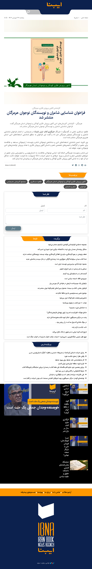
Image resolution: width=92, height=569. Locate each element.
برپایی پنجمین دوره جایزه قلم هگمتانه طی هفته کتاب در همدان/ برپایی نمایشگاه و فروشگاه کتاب (53, 367)
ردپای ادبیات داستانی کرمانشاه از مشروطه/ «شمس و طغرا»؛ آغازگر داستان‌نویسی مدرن (56, 352)
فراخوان (83, 186)
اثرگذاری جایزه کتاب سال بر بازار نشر (66, 425)
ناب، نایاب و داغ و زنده (79, 327)
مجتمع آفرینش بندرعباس (16, 181)
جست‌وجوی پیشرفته (28, 492)
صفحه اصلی (84, 18)
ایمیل (43, 205)
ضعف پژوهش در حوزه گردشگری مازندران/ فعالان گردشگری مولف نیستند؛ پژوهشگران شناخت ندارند (55, 254)
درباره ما (48, 492)
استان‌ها (76, 18)
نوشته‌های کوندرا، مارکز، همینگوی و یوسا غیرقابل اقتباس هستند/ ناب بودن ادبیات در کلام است (53, 378)
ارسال (13, 228)
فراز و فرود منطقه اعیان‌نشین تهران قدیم (71, 363)
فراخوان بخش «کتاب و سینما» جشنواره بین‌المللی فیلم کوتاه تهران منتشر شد (62, 288)
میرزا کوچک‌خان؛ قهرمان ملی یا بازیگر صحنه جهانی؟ (64, 446)
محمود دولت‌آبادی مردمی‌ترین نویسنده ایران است (71, 264)
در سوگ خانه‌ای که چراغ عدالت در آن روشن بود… (71, 322)
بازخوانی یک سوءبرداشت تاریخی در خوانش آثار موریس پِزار (68, 283)
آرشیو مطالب (66, 492)
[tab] (57, 238)
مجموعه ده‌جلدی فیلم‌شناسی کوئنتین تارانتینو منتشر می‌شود (67, 244)
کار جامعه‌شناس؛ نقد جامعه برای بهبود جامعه (69, 360)
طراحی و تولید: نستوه (45, 563)
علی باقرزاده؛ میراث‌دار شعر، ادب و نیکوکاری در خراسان (66, 374)
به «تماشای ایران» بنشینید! (78, 307)
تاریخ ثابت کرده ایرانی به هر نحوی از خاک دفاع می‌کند (69, 332)
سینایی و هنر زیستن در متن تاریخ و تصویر (73, 269)
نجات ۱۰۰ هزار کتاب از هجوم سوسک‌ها (75, 303)
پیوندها (40, 492)
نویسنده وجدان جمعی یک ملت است (32, 407)
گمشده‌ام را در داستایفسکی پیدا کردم (75, 273)
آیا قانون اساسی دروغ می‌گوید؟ (65, 390)
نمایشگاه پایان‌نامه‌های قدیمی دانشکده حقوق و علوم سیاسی (64, 469)
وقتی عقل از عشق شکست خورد (74, 356)
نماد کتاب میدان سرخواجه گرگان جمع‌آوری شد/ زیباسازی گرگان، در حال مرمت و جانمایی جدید (56, 259)
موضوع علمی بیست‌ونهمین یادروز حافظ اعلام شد (71, 293)
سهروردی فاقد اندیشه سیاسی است (76, 278)
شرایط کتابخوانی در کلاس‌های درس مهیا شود (69, 371)
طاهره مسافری (35, 181)
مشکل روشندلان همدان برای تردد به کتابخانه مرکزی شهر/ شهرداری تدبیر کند (62, 249)
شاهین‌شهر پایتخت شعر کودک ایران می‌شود (73, 298)
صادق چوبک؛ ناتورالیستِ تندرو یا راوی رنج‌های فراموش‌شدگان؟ (66, 312)
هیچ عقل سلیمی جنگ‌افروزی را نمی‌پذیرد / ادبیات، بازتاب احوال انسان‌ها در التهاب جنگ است (57, 336)
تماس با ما (56, 492)
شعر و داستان (70, 186)
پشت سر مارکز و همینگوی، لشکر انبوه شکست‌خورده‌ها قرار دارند (67, 317)
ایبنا (56, 5)
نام (86, 205)
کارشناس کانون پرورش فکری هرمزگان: (46, 108)
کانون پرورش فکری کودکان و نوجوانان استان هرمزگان (66, 181)
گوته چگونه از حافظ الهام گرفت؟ (66, 407)
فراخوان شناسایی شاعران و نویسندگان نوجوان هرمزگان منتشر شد (46, 115)
